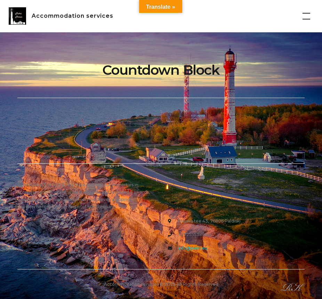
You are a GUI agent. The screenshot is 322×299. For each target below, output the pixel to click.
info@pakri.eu (193, 248)
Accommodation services (72, 16)
